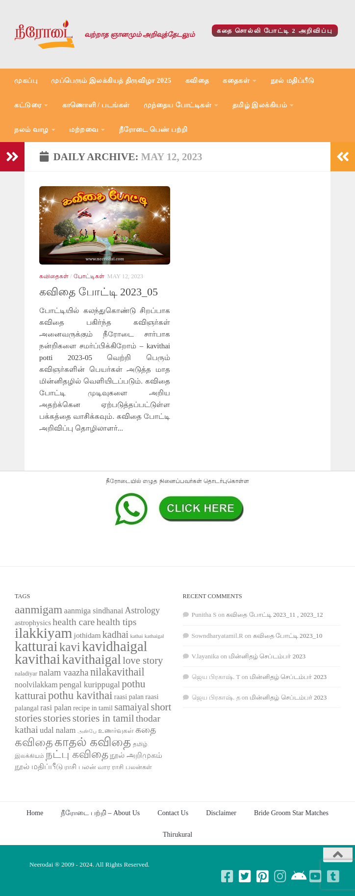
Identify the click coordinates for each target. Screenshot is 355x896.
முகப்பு (25, 80)
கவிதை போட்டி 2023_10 (288, 635)
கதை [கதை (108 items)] (145, 730)
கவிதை (197, 80)
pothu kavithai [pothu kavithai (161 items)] (80, 695)
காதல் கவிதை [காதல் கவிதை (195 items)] (92, 742)
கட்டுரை (27, 105)
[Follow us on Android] (298, 876)
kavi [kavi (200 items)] (69, 647)
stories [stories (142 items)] (57, 718)
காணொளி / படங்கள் (96, 105)
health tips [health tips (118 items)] (117, 621)
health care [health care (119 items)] (73, 621)
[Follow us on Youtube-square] (316, 876)
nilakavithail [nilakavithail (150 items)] (117, 672)
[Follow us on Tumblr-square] (333, 876)
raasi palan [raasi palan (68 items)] (129, 697)
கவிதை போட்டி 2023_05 (98, 292)
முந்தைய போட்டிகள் (178, 105)
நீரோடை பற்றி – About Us (100, 813)
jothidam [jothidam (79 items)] (87, 635)
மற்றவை (83, 129)
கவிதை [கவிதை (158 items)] (34, 742)
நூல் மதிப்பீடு (293, 80)
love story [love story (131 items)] (143, 660)
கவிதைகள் (54, 276)
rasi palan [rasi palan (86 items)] (55, 707)
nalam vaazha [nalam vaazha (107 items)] (63, 672)
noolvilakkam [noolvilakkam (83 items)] (36, 684)
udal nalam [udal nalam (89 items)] (58, 730)
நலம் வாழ (31, 129)
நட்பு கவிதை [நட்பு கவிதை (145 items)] (77, 754)
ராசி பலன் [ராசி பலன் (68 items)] (80, 767)
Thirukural (177, 834)
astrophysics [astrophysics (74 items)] (33, 623)
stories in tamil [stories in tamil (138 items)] (103, 718)
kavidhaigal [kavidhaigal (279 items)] (114, 646)
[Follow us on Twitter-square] (245, 876)
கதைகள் (236, 80)
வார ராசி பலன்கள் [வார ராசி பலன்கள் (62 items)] (125, 767)
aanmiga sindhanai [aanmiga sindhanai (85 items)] (94, 610)
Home (34, 813)
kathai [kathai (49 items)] (136, 636)
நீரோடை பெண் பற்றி (153, 129)
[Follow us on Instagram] (280, 876)
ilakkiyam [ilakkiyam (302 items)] (43, 633)
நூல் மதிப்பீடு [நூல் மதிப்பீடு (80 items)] (39, 766)
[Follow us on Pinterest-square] (263, 876)
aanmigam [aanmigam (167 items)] (38, 609)
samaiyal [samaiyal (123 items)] (131, 707)
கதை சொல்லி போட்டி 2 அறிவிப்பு (275, 30)
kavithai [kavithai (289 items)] (37, 659)
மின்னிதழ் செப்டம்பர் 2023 (266, 656)
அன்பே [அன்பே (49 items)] (87, 731)
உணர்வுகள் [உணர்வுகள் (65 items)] (116, 730)
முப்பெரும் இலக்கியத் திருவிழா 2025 (111, 80)
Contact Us (172, 813)
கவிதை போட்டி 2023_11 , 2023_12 (274, 614)
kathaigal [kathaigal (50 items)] (154, 636)
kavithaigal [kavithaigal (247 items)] (91, 659)
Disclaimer (221, 813)
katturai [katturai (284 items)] (36, 646)
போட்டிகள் (89, 276)
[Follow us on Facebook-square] (227, 876)
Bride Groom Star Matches (291, 813)
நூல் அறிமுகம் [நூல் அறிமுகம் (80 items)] (136, 755)
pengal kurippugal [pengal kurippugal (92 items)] (89, 684)
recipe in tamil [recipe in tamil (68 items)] (93, 708)
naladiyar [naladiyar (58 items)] (26, 673)
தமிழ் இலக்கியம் (259, 105)
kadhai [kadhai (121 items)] (115, 634)
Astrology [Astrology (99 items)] (142, 610)
